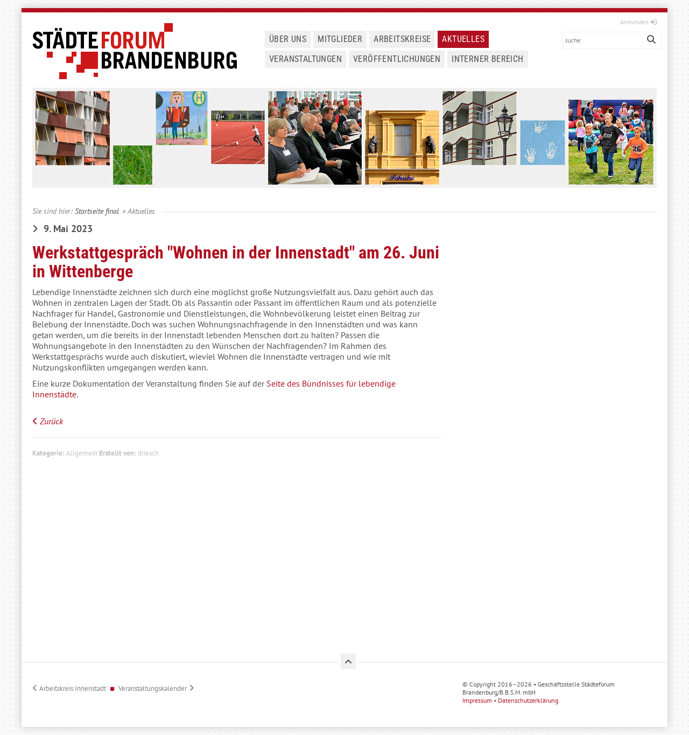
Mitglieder (340, 39)
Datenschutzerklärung (530, 700)
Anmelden (638, 22)
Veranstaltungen (305, 59)
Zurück (51, 421)
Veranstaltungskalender (152, 688)
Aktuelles (463, 39)
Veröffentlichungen (396, 59)
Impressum (479, 700)
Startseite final (97, 211)
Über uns (287, 39)
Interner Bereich (487, 59)
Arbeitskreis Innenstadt (72, 688)
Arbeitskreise (402, 39)
